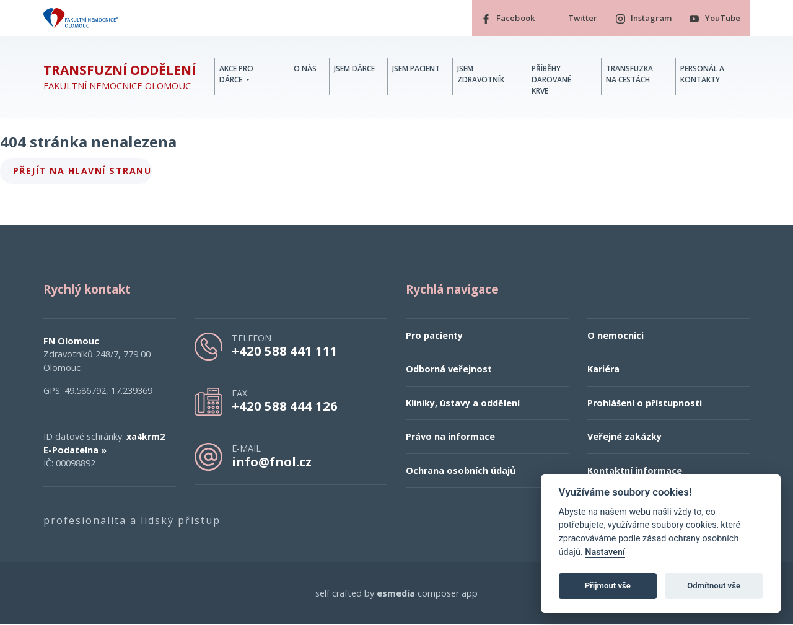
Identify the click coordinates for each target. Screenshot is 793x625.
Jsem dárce (354, 68)
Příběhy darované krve (551, 79)
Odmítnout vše (713, 585)
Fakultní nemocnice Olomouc (119, 77)
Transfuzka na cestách (629, 74)
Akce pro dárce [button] (236, 74)
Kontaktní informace (634, 470)
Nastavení (605, 552)
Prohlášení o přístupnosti (644, 403)
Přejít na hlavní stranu (82, 171)
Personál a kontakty (702, 74)
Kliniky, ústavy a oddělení (463, 403)
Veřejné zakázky (624, 437)
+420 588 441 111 (285, 350)
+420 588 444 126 (285, 406)
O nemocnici (615, 335)
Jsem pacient (416, 68)
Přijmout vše (608, 585)
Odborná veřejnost (449, 369)
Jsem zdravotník (480, 74)
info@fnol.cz (272, 461)
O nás (305, 68)
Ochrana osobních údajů (460, 470)
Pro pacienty (434, 335)
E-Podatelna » (75, 450)
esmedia (396, 593)
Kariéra (603, 369)
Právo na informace (450, 437)
